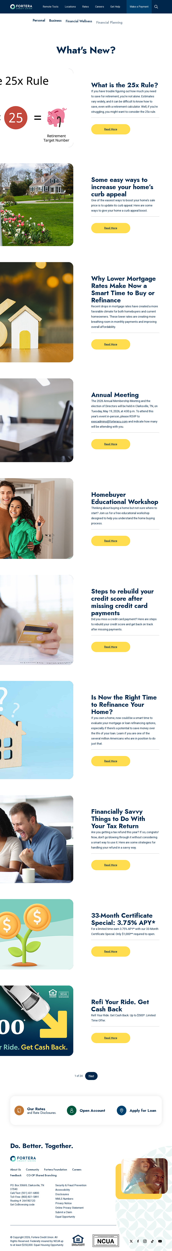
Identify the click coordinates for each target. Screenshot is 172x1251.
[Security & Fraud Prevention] (70, 1185)
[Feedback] (15, 1175)
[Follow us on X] (131, 1241)
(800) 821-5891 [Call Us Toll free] (30, 1196)
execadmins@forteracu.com (109, 421)
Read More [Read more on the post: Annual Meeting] (110, 444)
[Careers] (99, 6)
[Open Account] (86, 1110)
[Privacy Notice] (63, 1203)
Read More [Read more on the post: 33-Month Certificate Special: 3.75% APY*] (110, 951)
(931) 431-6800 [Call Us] (30, 1193)
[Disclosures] (62, 1194)
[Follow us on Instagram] (145, 1241)
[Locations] (70, 6)
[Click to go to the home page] (21, 7)
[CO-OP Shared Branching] (42, 1175)
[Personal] (39, 23)
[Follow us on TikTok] (152, 1241)
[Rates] (85, 6)
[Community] (32, 1169)
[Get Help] (115, 6)
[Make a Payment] (139, 6)
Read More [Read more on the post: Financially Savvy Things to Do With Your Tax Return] (110, 865)
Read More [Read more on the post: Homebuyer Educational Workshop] (110, 541)
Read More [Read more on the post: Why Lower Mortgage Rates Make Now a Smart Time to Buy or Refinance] (110, 344)
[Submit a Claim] (63, 1212)
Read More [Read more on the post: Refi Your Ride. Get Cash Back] (110, 1038)
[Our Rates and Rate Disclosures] (35, 1110)
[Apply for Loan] (136, 1110)
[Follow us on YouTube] (160, 1241)
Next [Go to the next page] (91, 1076)
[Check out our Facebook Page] (138, 1241)
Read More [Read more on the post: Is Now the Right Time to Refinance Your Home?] (110, 761)
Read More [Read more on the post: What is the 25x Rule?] (110, 129)
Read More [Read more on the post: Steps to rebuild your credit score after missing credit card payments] (110, 647)
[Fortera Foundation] (55, 1169)
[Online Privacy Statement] (69, 1207)
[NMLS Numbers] (64, 1198)
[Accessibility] (62, 1189)
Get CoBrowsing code (22, 1204)
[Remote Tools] (51, 6)
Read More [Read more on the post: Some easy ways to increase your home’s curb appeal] (110, 228)
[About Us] (15, 1169)
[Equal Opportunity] (65, 1216)
